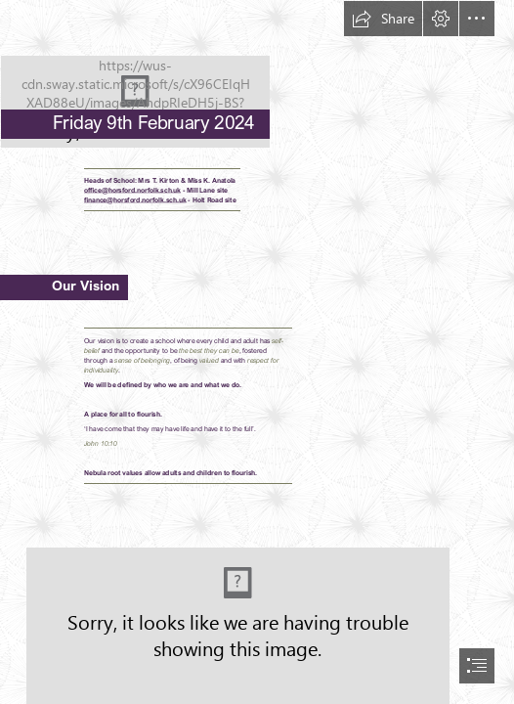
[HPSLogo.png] (257, 74)
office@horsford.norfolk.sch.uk (132, 190)
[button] (383, 18)
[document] (257, 352)
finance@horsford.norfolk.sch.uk (135, 199)
